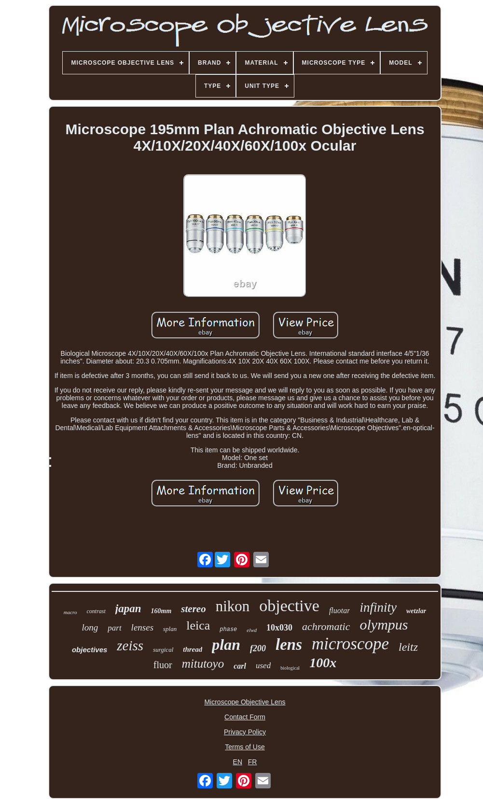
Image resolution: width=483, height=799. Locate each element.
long (90, 627)
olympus (383, 624)
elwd (252, 630)
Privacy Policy (245, 732)
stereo (193, 609)
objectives (89, 649)
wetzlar (416, 611)
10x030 (279, 627)
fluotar (339, 610)
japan (128, 609)
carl (240, 666)
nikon (233, 606)
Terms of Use (244, 747)
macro (70, 612)
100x (322, 662)
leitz (408, 647)
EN (237, 762)
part (114, 627)
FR (252, 762)
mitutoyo (203, 663)
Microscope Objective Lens (244, 702)
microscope (350, 643)
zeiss (130, 645)
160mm (161, 611)
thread (192, 649)
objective (289, 606)
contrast (96, 611)
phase (228, 629)
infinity (378, 607)
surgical (163, 649)
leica (198, 625)
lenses (142, 627)
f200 (258, 648)
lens (289, 644)
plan (226, 644)
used (263, 665)
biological (290, 668)
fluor (162, 664)
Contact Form (244, 717)
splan (170, 628)
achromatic (326, 626)
